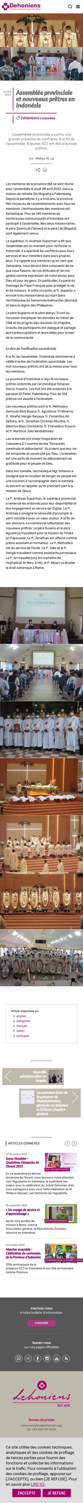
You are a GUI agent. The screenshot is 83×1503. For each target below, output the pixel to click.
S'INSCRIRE (41, 1323)
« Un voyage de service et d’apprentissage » (23, 1212)
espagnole (23, 1021)
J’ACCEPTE (27, 1493)
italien (21, 1031)
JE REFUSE (57, 1493)
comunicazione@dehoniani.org (41, 1425)
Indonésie (48, 118)
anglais (21, 1016)
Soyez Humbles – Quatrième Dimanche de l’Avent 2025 (22, 1162)
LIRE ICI (37, 1484)
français (22, 1026)
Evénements (30, 118)
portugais (23, 1036)
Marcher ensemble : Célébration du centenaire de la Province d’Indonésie (23, 1253)
